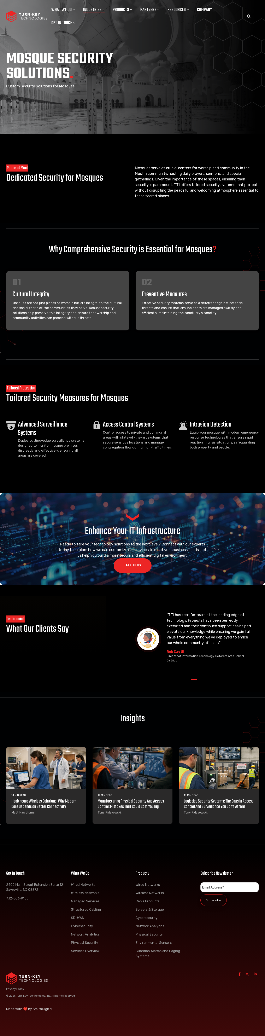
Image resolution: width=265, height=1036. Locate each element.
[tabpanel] (194, 639)
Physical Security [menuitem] (84, 943)
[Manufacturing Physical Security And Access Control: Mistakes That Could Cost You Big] (133, 768)
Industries (94, 9)
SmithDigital (42, 1009)
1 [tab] (193, 681)
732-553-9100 (17, 898)
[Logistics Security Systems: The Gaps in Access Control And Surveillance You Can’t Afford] (219, 768)
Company (204, 9)
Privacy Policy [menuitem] (15, 989)
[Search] (249, 16)
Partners (149, 9)
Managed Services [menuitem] (85, 901)
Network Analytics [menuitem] (85, 934)
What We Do (63, 9)
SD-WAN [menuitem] (77, 918)
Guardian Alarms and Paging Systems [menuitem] (158, 953)
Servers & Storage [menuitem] (150, 909)
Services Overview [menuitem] (85, 951)
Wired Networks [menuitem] (83, 885)
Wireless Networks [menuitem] (85, 893)
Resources (178, 9)
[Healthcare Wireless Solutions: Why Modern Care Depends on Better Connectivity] (46, 768)
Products (122, 9)
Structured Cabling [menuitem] (86, 909)
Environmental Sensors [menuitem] (154, 943)
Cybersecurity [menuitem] (82, 926)
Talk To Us (132, 565)
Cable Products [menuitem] (147, 901)
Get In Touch (63, 23)
